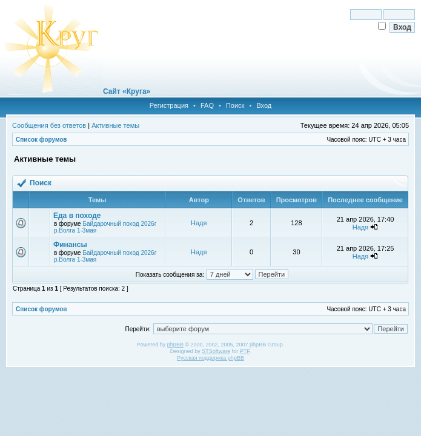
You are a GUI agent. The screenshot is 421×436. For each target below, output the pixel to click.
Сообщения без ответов (49, 125)
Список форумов (41, 139)
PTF (245, 351)
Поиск (235, 105)
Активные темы (115, 125)
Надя (199, 222)
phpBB (175, 345)
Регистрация (169, 105)
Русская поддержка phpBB (210, 358)
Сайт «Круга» (126, 91)
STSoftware (216, 351)
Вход (263, 105)
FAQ (207, 105)
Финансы (70, 244)
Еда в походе (77, 215)
